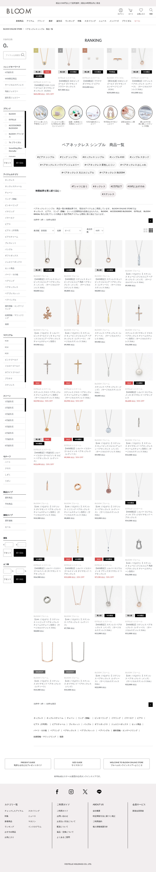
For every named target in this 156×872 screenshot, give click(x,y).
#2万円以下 (116, 186)
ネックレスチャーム (13, 186)
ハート (8, 462)
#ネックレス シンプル (93, 157)
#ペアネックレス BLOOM (112, 172)
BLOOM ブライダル (16, 135)
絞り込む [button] (20, 163)
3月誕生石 (9, 414)
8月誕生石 (9, 445)
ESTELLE (12, 119)
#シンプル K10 (117, 157)
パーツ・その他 (11, 274)
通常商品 (8, 497)
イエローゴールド (12, 366)
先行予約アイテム (71, 214)
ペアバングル (10, 300)
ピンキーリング (11, 205)
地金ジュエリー (11, 91)
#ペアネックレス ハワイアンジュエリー (59, 164)
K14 (6, 347)
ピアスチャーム (11, 237)
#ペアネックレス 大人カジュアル (78, 172)
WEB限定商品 (11, 78)
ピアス (8, 224)
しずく (8, 474)
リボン (8, 481)
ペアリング (9, 281)
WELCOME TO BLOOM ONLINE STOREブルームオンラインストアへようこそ (126, 763)
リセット (7, 163)
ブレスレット (10, 243)
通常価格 (8, 520)
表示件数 (89, 230)
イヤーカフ (9, 218)
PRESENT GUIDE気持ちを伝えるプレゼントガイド (28, 763)
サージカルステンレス (14, 85)
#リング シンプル (68, 157)
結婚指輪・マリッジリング (14, 316)
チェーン (8, 192)
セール (8, 527)
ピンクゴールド (11, 359)
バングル (8, 249)
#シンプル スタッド (139, 157)
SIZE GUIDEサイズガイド (77, 763)
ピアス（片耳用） (12, 230)
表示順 (36, 230)
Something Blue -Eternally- (16, 149)
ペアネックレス (11, 287)
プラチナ (8, 378)
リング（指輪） (11, 199)
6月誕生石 (9, 72)
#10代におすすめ (136, 186)
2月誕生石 (9, 407)
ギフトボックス (11, 255)
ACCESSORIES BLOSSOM (15, 126)
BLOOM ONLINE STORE (12, 29)
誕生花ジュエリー (12, 97)
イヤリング (9, 211)
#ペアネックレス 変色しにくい (100, 164)
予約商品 (8, 504)
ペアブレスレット (12, 293)
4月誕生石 (9, 420)
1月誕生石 (9, 401)
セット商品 (9, 268)
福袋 (7, 324)
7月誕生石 (9, 439)
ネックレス (9, 180)
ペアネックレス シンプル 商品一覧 (39, 29)
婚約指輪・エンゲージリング (14, 307)
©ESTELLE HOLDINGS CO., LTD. (78, 864)
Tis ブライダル (15, 142)
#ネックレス (99, 186)
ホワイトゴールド (12, 372)
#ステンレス (108, 194)
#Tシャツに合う (79, 186)
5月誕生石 (9, 426)
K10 (6, 353)
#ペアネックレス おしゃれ (133, 164)
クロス (8, 468)
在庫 (59, 230)
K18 (6, 341)
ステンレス (9, 385)
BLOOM (12, 114)
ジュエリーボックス (13, 262)
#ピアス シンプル (45, 157)
